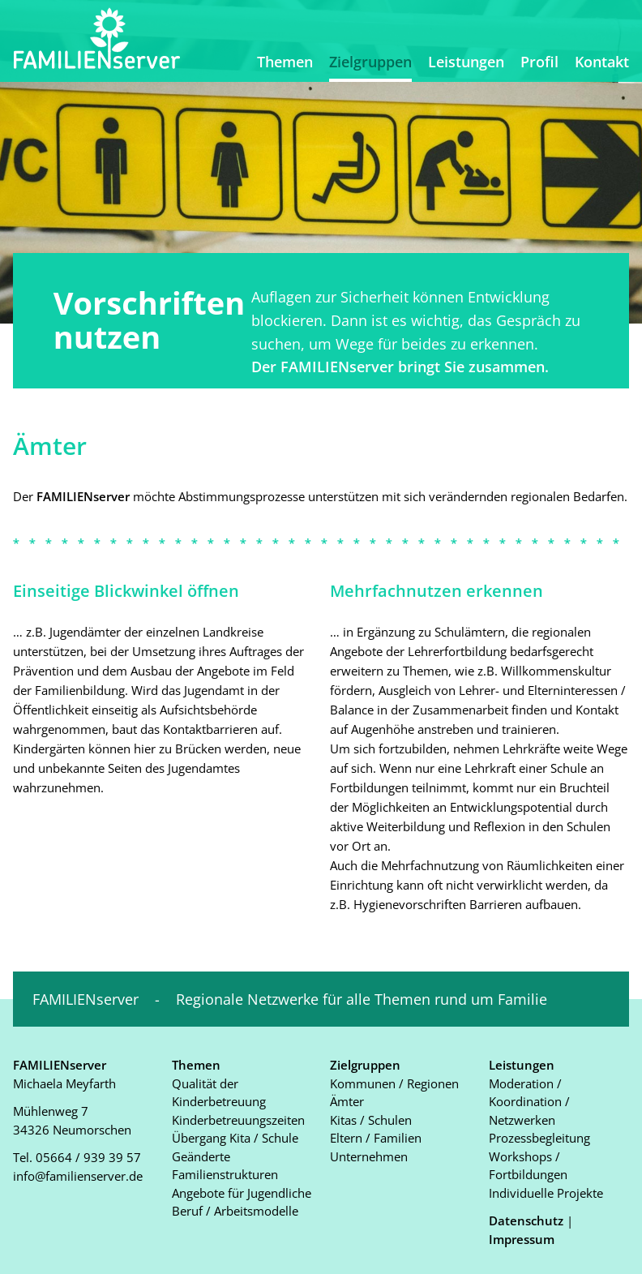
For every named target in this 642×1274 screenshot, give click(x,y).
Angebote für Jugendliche (241, 1193)
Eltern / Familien (376, 1138)
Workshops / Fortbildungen (528, 1165)
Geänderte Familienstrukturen (225, 1165)
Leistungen (466, 61)
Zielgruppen (370, 61)
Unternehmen (369, 1156)
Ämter (347, 1101)
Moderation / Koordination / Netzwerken (529, 1101)
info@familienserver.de (78, 1176)
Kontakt (602, 61)
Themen (285, 61)
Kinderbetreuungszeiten (238, 1120)
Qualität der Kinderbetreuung (219, 1092)
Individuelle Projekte (546, 1193)
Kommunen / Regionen (394, 1083)
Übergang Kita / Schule (235, 1138)
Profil (539, 61)
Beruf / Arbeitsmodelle (235, 1211)
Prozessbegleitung (539, 1138)
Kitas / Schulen (371, 1120)
